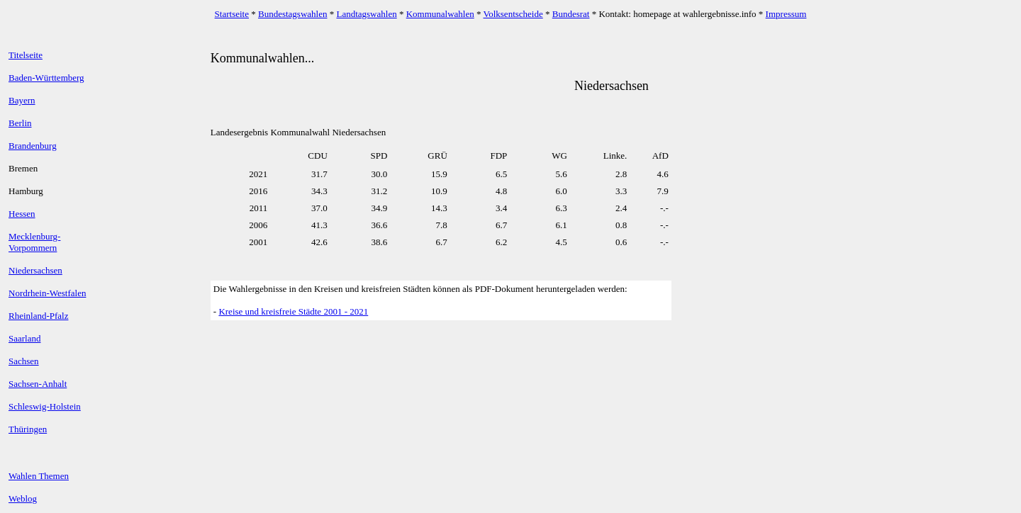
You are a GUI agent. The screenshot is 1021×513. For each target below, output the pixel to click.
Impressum (786, 14)
